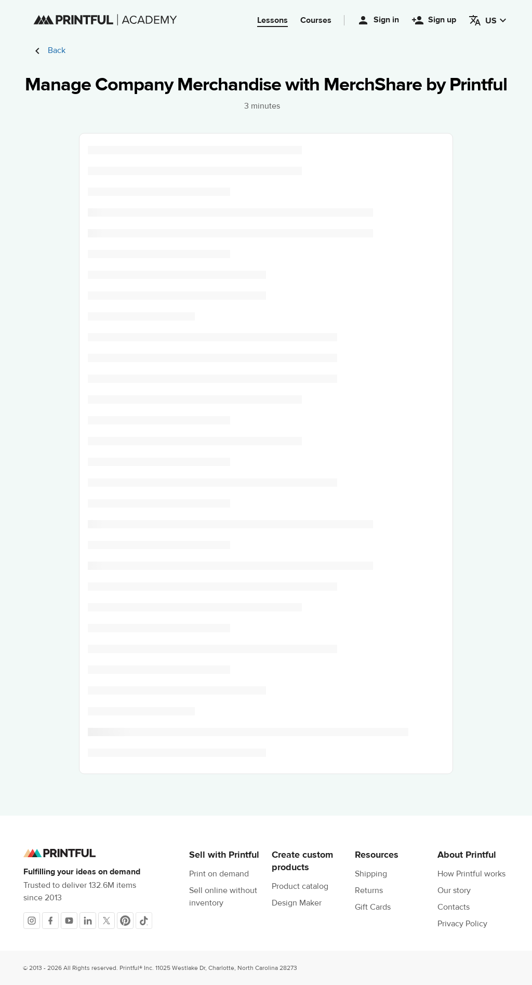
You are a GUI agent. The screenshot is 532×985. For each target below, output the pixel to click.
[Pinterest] (125, 920)
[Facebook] (50, 920)
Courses (315, 20)
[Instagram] (31, 920)
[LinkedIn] (87, 920)
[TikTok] (144, 920)
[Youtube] (69, 920)
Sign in (378, 20)
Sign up (433, 20)
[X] (106, 920)
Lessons (272, 20)
